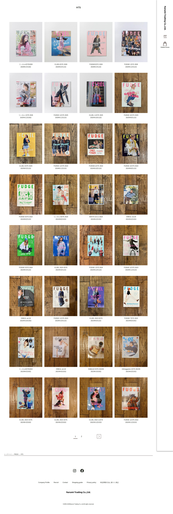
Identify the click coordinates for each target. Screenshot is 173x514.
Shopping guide (77, 482)
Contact (65, 482)
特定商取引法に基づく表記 (109, 482)
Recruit (56, 482)
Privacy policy (91, 482)
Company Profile (44, 482)
